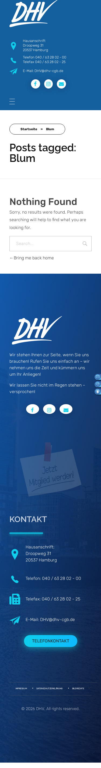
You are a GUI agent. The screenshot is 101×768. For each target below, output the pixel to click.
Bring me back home (31, 257)
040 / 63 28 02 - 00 (50, 57)
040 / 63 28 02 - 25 (50, 62)
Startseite (28, 129)
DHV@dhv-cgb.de (57, 619)
